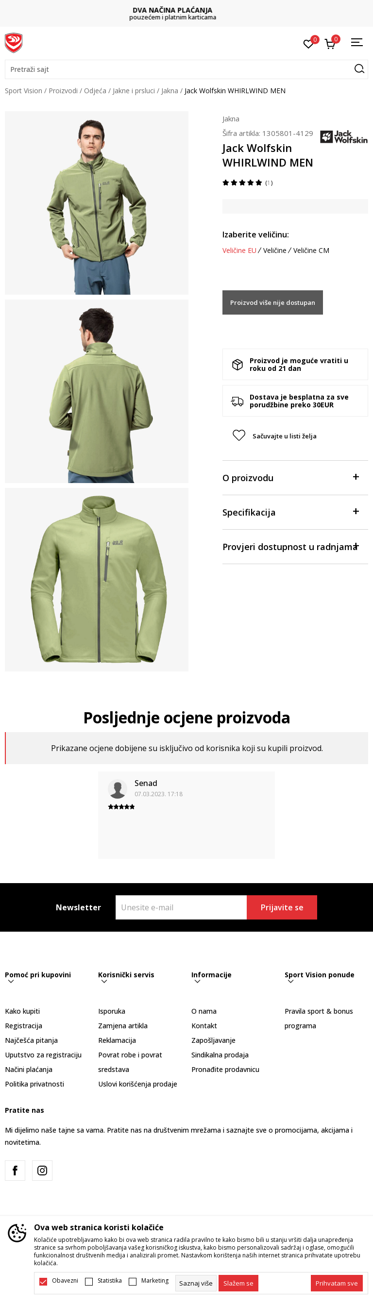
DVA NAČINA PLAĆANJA (186, 10)
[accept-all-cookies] (337, 1283)
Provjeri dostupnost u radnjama (290, 545)
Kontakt (204, 1025)
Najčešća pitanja (31, 1040)
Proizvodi (63, 90)
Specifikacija (290, 511)
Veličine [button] (275, 250)
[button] (186, 69)
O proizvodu (290, 477)
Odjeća (95, 90)
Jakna (169, 90)
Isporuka (111, 1011)
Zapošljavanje (213, 1040)
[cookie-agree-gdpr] (238, 1283)
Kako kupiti (22, 1011)
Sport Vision (23, 90)
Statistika (110, 1281)
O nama (204, 1011)
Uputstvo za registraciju (43, 1054)
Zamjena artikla (123, 1025)
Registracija (23, 1025)
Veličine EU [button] (239, 250)
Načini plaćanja (28, 1069)
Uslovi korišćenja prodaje (137, 1083)
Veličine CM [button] (311, 250)
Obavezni (65, 1281)
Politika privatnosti (34, 1083)
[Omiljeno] (309, 43)
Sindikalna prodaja (220, 1054)
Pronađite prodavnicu (225, 1069)
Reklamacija (117, 1040)
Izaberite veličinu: (255, 234)
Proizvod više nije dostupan (272, 302)
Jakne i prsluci (134, 90)
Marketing (155, 1281)
